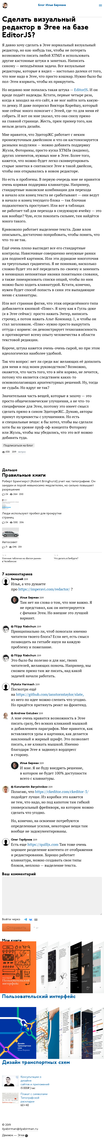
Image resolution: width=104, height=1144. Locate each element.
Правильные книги (24, 475)
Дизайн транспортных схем (36, 1062)
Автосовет (9, 542)
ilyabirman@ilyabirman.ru (20, 1129)
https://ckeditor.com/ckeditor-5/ (61, 791)
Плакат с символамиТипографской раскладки (34, 1097)
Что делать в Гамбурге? (66, 558)
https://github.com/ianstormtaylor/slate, (50, 694)
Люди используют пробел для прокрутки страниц (32, 516)
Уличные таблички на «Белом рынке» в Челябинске (21, 560)
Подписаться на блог (18, 445)
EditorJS (81, 89)
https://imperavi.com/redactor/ (44, 589)
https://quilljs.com (42, 844)
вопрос (22, 451)
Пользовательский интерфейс (39, 996)
